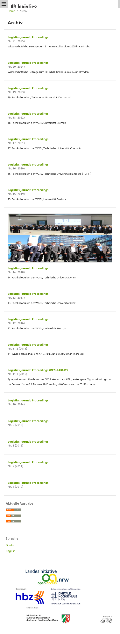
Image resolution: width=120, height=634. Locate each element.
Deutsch (11, 545)
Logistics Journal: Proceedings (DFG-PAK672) (38, 370)
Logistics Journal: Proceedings (28, 37)
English (11, 551)
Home (11, 11)
